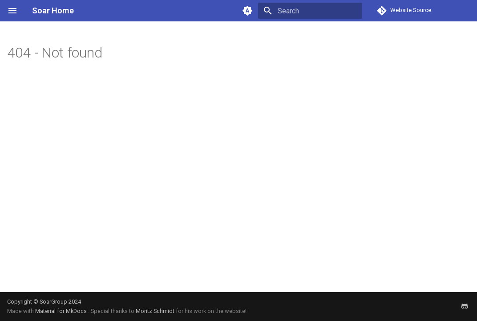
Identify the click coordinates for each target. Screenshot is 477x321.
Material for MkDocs (61, 311)
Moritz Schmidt (155, 311)
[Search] (310, 11)
